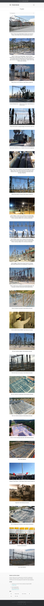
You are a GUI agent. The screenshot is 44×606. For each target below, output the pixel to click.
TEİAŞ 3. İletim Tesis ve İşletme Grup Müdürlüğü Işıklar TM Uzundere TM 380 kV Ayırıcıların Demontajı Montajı (22, 286)
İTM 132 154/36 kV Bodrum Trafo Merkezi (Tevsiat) (22, 415)
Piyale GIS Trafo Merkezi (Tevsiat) (22, 502)
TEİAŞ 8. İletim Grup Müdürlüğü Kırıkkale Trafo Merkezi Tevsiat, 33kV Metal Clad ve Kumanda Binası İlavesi (22, 34)
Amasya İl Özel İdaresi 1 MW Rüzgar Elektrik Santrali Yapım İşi (22, 481)
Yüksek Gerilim (16, 593)
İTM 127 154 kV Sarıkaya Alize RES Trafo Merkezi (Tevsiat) (22, 437)
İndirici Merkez (24, 593)
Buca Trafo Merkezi (22, 459)
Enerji (11, 596)
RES (29, 593)
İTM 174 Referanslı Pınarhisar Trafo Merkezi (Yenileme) (22, 524)
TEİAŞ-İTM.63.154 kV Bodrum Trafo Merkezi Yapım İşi (22, 82)
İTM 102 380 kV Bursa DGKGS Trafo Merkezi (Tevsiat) (22, 329)
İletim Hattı (16, 596)
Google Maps (14, 585)
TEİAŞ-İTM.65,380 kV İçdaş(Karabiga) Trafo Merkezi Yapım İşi (22, 126)
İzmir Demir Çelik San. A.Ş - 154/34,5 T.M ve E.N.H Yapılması (22, 147)
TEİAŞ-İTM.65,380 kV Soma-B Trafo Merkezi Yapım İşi (22, 194)
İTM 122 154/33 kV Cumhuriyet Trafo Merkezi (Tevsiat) (22, 394)
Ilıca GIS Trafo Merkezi (22, 545)
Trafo (11, 593)
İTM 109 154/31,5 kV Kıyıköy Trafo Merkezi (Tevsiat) (22, 372)
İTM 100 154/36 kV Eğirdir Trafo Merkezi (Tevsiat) (22, 351)
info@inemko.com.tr (15, 589)
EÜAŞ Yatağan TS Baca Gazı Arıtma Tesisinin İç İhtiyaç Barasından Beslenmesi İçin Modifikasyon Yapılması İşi (22, 264)
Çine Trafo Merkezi (22, 567)
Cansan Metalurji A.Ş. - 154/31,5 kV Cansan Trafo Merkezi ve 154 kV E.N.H (22, 104)
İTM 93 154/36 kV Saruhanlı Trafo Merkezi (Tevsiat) (22, 308)
